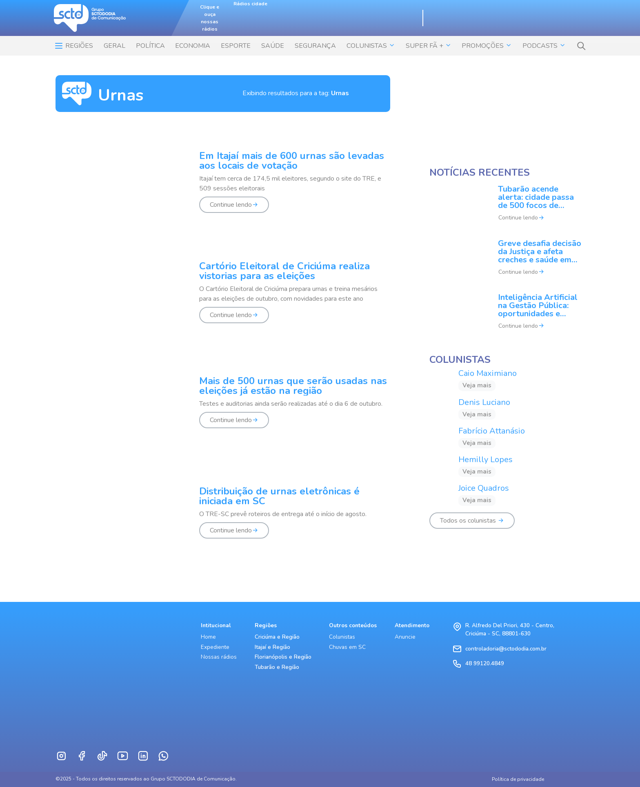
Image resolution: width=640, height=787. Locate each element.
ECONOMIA (192, 45)
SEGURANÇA (315, 45)
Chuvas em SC (347, 647)
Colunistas (342, 637)
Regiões (73, 46)
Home (208, 637)
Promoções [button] (487, 45)
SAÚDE (272, 45)
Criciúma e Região (277, 637)
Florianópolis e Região (283, 657)
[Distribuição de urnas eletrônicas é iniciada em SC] (223, 517)
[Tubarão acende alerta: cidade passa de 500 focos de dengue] (506, 209)
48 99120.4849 (484, 663)
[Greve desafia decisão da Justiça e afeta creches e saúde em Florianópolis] (506, 263)
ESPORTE (236, 45)
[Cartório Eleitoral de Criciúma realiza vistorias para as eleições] (223, 297)
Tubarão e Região (277, 667)
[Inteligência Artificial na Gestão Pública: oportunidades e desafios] (506, 317)
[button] (581, 46)
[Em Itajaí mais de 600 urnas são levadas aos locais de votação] (223, 187)
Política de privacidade (518, 779)
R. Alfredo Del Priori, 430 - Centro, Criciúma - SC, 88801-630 (509, 629)
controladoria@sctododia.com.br (506, 649)
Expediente (215, 647)
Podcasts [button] (544, 45)
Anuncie (405, 637)
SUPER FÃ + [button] (428, 45)
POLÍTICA (150, 45)
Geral (114, 45)
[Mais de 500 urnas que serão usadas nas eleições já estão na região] (223, 407)
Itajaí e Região (272, 647)
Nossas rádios (219, 657)
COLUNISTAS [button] (371, 45)
